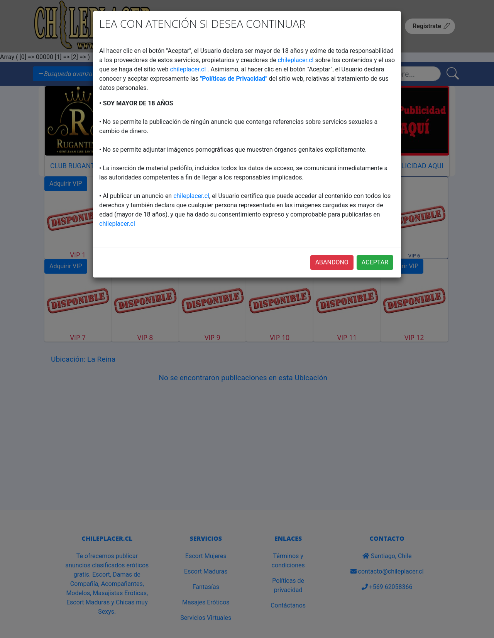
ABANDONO (332, 262)
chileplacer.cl (296, 60)
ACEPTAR (375, 262)
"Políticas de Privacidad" (233, 78)
